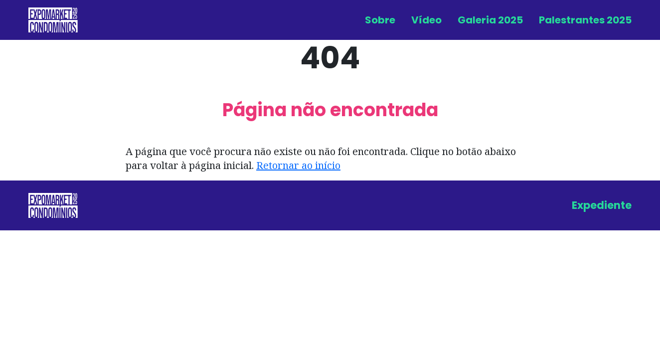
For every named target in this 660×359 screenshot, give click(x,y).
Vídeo (426, 20)
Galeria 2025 (490, 20)
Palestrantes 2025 (585, 20)
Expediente (602, 205)
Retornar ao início (298, 165)
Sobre (380, 20)
